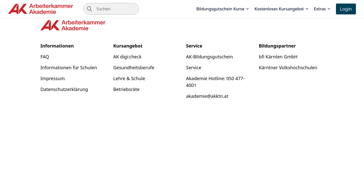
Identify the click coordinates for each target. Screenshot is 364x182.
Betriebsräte (126, 89)
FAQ (44, 57)
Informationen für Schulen (68, 67)
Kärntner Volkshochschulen (288, 67)
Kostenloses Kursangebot (282, 9)
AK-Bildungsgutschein (209, 57)
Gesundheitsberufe (133, 67)
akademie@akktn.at (207, 96)
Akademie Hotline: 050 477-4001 (215, 81)
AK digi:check (127, 57)
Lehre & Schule (129, 78)
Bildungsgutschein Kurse (222, 9)
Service (193, 67)
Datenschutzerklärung (64, 89)
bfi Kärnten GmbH (278, 57)
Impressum (52, 78)
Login (346, 9)
